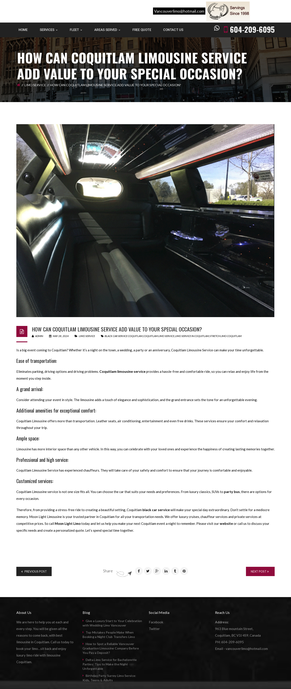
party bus (232, 491)
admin (37, 336)
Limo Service (35, 85)
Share (108, 570)
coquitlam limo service (158, 336)
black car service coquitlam (123, 336)
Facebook (156, 622)
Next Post (260, 571)
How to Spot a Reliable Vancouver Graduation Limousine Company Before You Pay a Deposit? (111, 648)
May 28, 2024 (59, 336)
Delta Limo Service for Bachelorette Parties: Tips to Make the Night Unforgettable (110, 664)
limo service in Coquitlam (192, 336)
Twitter (154, 629)
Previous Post (34, 571)
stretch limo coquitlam (226, 336)
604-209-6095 (252, 29)
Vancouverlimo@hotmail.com (179, 11)
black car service (156, 510)
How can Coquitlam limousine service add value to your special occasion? (117, 329)
